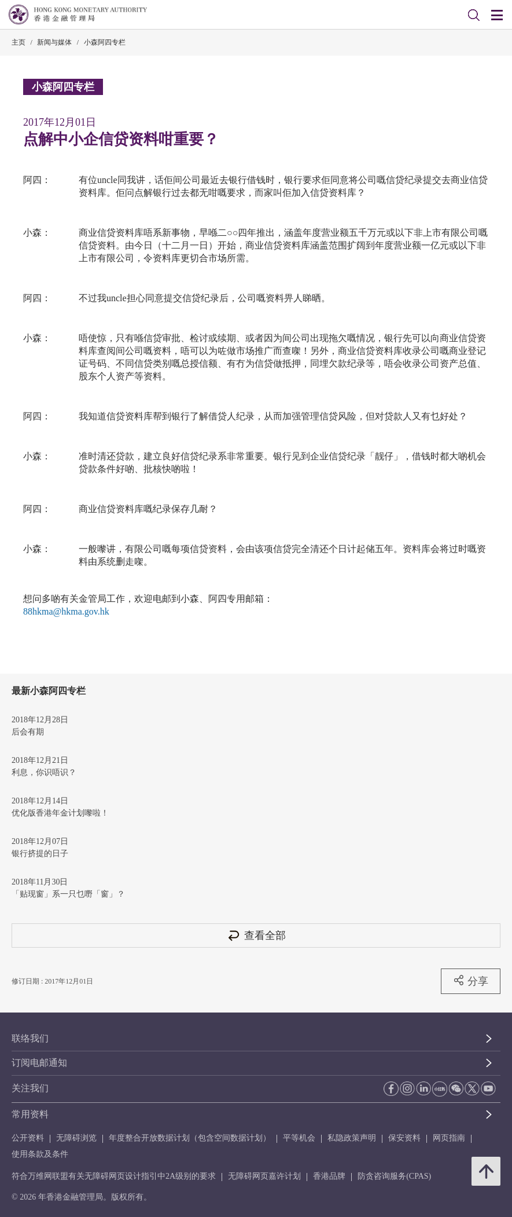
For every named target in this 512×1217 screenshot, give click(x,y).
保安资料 (404, 1138)
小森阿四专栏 (105, 42)
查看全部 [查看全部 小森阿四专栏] (256, 935)
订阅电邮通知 (39, 1063)
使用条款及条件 (40, 1154)
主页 (18, 42)
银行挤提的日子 (40, 853)
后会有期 (28, 732)
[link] (473, 15)
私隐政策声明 (351, 1138)
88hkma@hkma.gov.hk (66, 611)
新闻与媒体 (54, 42)
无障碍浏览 (76, 1138)
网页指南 (449, 1138)
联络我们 (30, 1038)
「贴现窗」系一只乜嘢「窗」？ (68, 894)
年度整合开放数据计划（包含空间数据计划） (190, 1138)
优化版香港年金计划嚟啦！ (60, 813)
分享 (470, 980)
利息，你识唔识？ (44, 772)
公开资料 (28, 1138)
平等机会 (299, 1138)
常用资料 (30, 1114)
